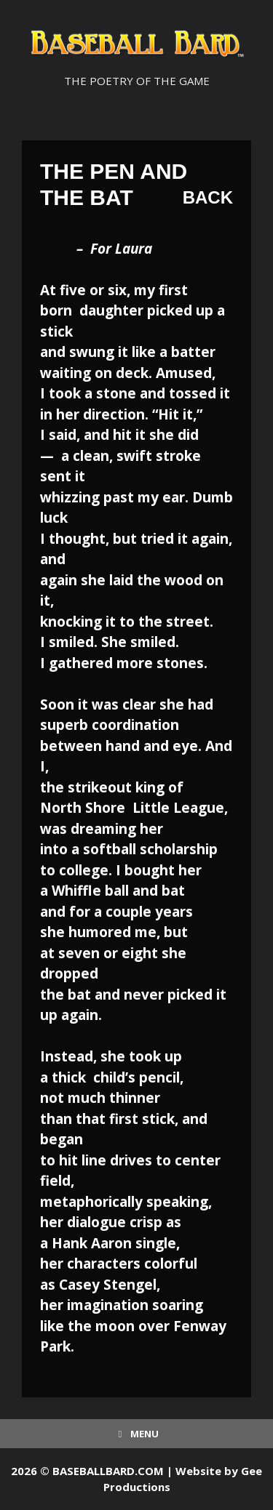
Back (208, 197)
